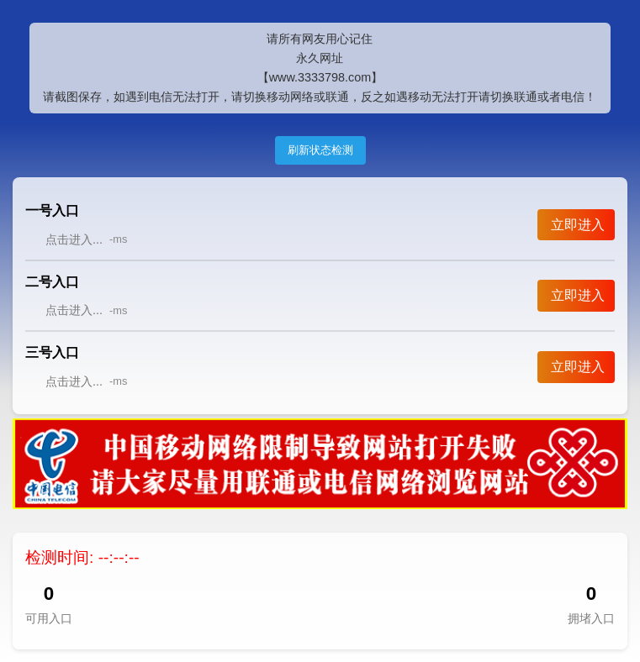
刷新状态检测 (320, 150)
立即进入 (578, 225)
